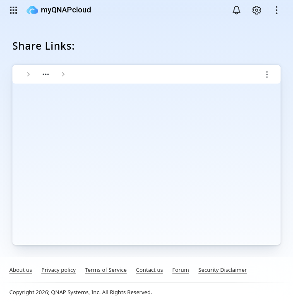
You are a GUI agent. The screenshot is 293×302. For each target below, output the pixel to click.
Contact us (149, 269)
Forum (180, 269)
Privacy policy (58, 269)
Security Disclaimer (222, 269)
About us (21, 269)
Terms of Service (106, 269)
